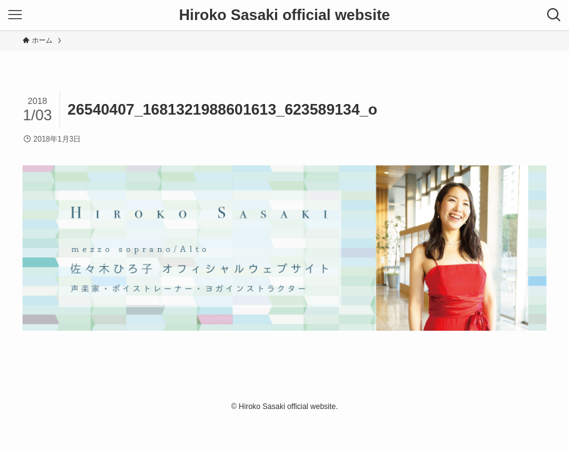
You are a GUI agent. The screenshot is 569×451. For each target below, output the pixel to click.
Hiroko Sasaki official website (284, 15)
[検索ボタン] (554, 15)
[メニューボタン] (15, 15)
